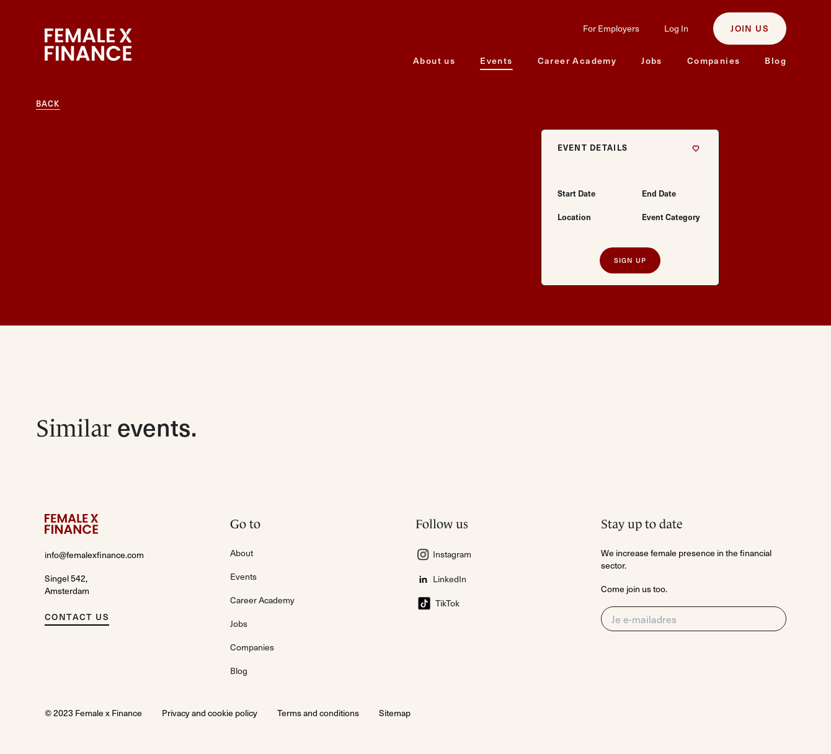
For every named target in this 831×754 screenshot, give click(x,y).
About (241, 552)
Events (243, 576)
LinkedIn (442, 579)
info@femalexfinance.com (94, 554)
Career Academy (262, 599)
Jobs (238, 623)
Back (48, 103)
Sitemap (395, 712)
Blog (238, 670)
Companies (252, 647)
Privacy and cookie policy (209, 712)
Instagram (443, 554)
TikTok (438, 603)
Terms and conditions (318, 712)
